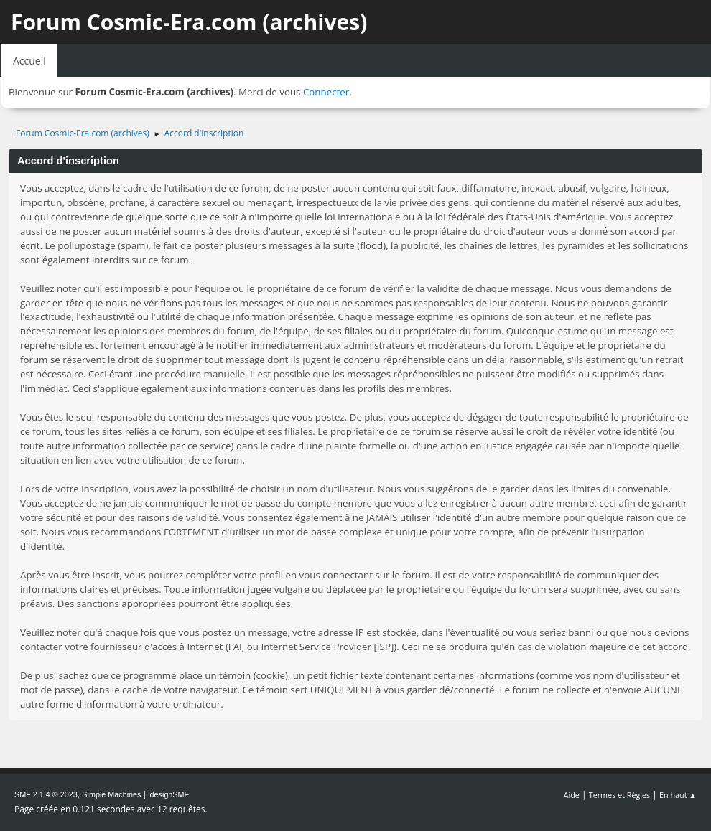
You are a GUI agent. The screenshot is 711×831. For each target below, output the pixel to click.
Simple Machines (111, 794)
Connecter (326, 91)
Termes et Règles (620, 794)
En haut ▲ (678, 794)
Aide (572, 794)
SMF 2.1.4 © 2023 (46, 794)
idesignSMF (168, 794)
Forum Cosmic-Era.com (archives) (189, 22)
